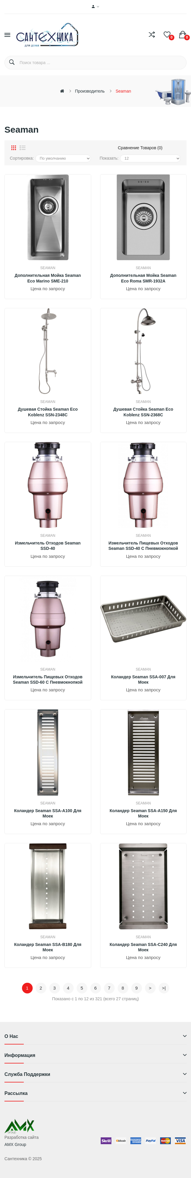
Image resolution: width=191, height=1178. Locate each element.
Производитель (90, 91)
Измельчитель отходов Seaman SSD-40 (47, 546)
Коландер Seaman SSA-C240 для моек (143, 947)
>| (164, 987)
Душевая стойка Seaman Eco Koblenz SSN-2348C (48, 412)
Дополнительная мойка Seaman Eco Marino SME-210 (48, 278)
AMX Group (15, 1144)
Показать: (109, 158)
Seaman (123, 91)
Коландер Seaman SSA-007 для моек (143, 679)
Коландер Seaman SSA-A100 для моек (47, 813)
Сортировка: (22, 158)
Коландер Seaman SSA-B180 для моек (47, 947)
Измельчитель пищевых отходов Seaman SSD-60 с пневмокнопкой (48, 679)
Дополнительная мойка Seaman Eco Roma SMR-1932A (143, 278)
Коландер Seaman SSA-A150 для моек (143, 813)
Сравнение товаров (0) (140, 147)
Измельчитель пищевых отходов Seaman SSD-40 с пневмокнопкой (143, 546)
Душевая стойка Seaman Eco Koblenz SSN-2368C (143, 412)
